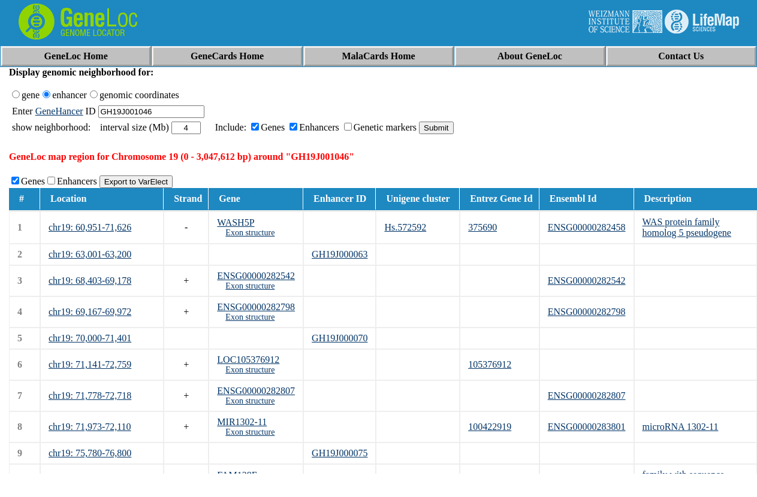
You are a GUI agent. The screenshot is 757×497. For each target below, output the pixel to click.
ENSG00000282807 (256, 391)
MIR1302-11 (242, 422)
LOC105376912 (248, 359)
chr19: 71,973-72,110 (90, 427)
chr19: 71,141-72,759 (90, 364)
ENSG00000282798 (256, 307)
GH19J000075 (339, 453)
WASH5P (235, 222)
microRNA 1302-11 (681, 427)
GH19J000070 (339, 338)
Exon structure (250, 232)
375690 (482, 227)
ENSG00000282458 (587, 227)
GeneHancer (59, 111)
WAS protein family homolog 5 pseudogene (687, 227)
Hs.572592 (405, 227)
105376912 (489, 364)
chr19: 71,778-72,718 (90, 395)
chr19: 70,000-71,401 (90, 338)
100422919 (489, 427)
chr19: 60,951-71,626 (90, 227)
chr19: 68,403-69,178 (90, 280)
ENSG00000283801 (587, 427)
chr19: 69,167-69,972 (90, 312)
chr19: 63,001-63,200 (90, 254)
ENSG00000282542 (256, 276)
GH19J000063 (339, 254)
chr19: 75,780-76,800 (90, 453)
